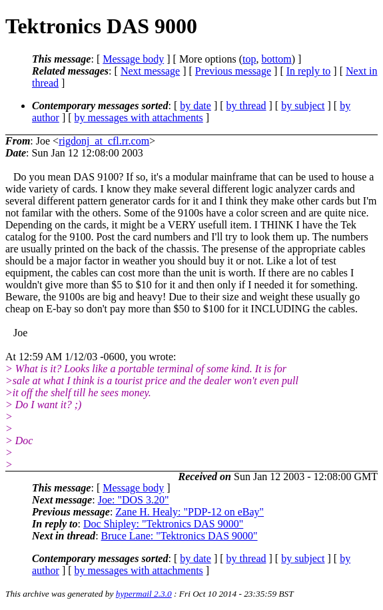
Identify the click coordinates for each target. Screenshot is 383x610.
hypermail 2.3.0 (144, 594)
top (249, 59)
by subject (302, 105)
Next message (150, 71)
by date (195, 105)
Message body (133, 59)
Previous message (233, 71)
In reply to (308, 71)
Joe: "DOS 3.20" (133, 499)
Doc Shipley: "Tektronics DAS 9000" (163, 523)
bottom (276, 59)
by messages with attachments (139, 117)
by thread (246, 105)
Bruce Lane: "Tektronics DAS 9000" (179, 535)
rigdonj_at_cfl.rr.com (104, 141)
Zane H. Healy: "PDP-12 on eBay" (189, 511)
